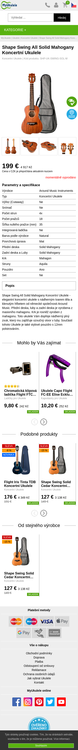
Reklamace (39, 670)
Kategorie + (15, 30)
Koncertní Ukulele (29, 38)
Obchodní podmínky (39, 653)
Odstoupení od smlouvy (39, 665)
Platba (39, 661)
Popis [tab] (10, 285)
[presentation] (35, 422)
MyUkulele (6, 38)
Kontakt (39, 682)
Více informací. (62, 738)
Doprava (39, 657)
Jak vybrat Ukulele (39, 678)
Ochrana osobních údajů (39, 674)
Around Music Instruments (56, 190)
